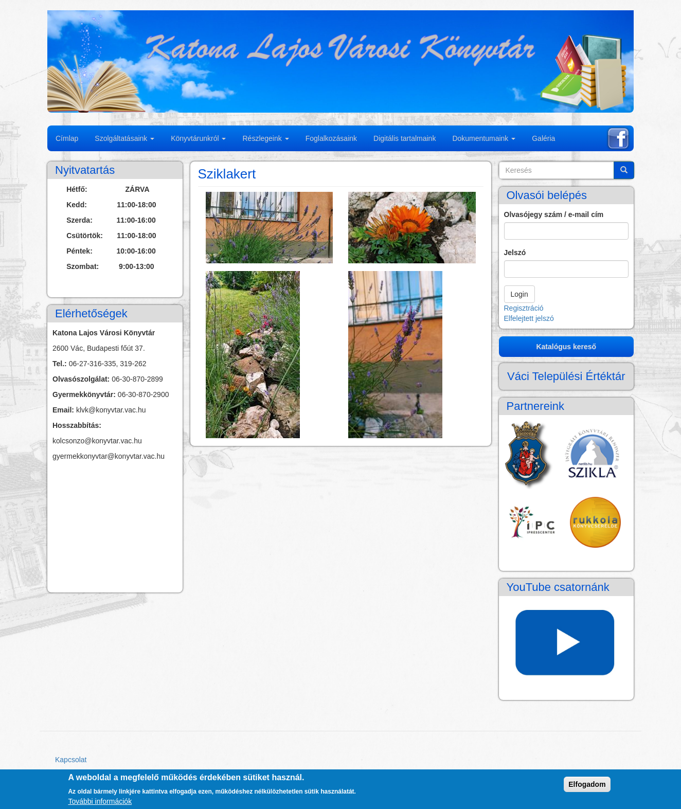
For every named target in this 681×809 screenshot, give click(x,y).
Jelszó (515, 252)
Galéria (543, 138)
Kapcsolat (70, 760)
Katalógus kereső (566, 347)
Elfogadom (586, 784)
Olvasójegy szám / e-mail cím (554, 214)
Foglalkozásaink (331, 138)
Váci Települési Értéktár (566, 376)
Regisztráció (524, 308)
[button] (269, 227)
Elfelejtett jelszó (529, 318)
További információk (100, 801)
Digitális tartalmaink (404, 138)
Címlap (67, 138)
